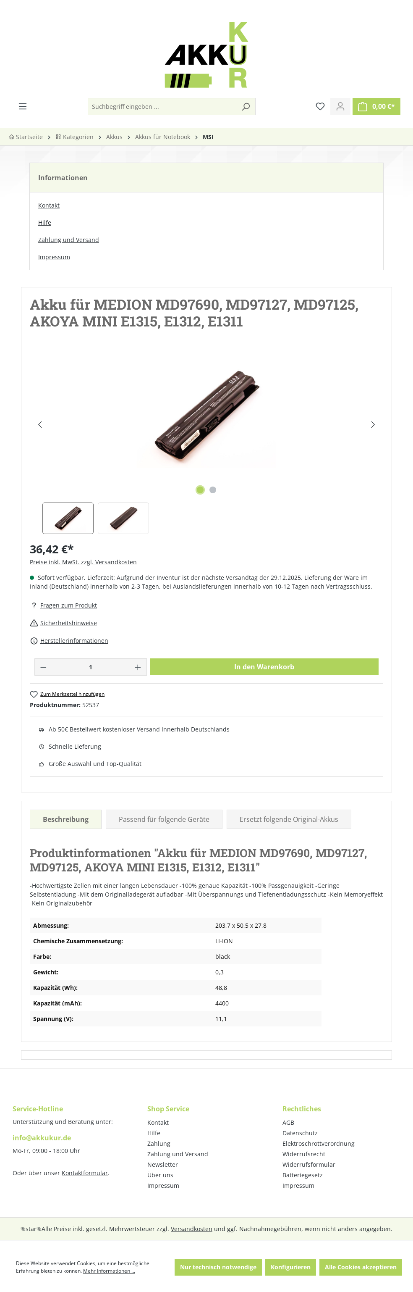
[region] (206, 443)
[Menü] (23, 106)
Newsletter (162, 1164)
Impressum (54, 257)
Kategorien (74, 137)
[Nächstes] (373, 424)
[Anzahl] (91, 667)
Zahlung (158, 1143)
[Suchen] (245, 106)
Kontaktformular (85, 1173)
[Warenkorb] (376, 106)
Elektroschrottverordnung (318, 1143)
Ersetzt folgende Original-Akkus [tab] (289, 819)
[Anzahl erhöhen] (138, 667)
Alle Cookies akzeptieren (361, 1267)
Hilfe (44, 222)
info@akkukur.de (42, 1137)
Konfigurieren (291, 1267)
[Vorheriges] (40, 424)
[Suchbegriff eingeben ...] (162, 106)
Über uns (160, 1175)
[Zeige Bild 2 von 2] (212, 490)
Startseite (25, 137)
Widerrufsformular (308, 1164)
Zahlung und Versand (68, 240)
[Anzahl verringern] (43, 667)
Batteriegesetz (302, 1175)
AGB (288, 1122)
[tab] (66, 819)
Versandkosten (191, 1229)
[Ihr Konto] (340, 106)
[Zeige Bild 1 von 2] (200, 490)
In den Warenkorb (264, 666)
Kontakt (49, 205)
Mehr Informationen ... (109, 1270)
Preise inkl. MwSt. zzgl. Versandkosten (83, 562)
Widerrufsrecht (303, 1154)
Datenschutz (300, 1133)
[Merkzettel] (320, 106)
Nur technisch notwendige (218, 1267)
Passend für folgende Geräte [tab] (164, 819)
